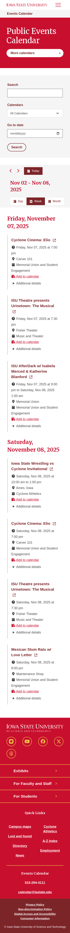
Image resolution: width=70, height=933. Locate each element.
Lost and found (20, 836)
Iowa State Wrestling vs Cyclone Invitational (35, 466)
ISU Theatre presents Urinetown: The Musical (35, 303)
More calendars (23, 53)
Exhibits (21, 771)
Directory (20, 846)
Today (33, 170)
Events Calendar (20, 13)
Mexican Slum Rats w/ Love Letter (35, 652)
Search (12, 85)
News (20, 855)
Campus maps (20, 826)
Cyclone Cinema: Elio (33, 239)
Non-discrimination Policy (35, 909)
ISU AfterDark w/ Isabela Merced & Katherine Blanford (35, 371)
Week (36, 201)
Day (18, 201)
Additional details (28, 283)
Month (54, 201)
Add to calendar (25, 276)
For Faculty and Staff (33, 783)
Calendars (15, 105)
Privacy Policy (35, 904)
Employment (50, 850)
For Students (25, 796)
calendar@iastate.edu (35, 892)
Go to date (15, 125)
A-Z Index (50, 841)
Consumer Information (35, 918)
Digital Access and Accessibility (35, 913)
